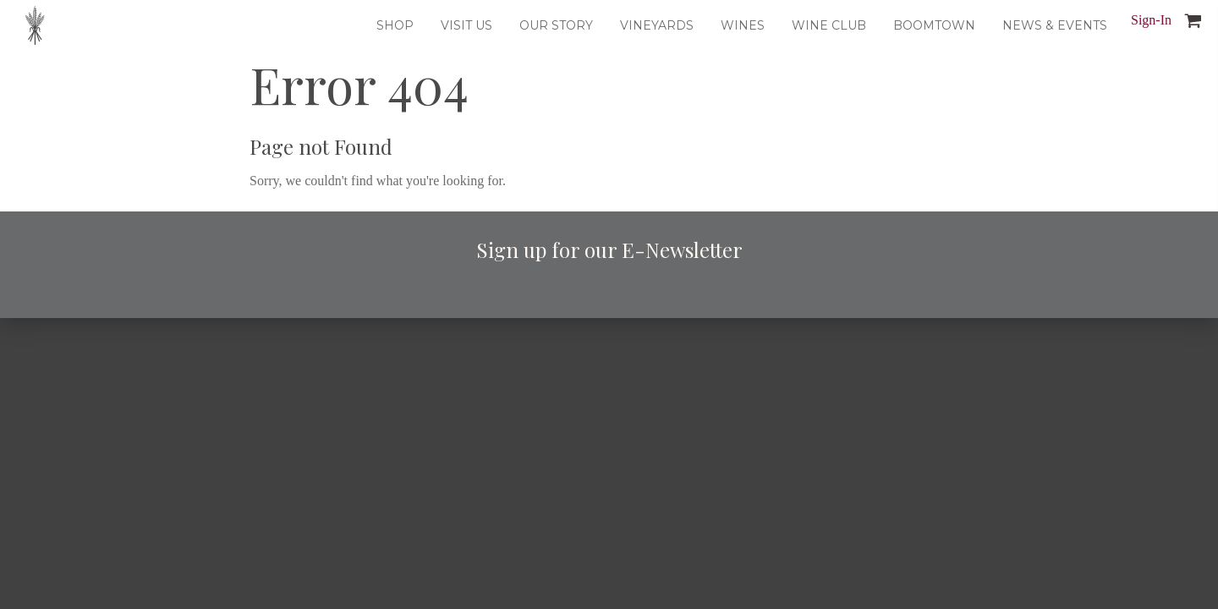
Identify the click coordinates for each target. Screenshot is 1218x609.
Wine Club (829, 25)
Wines (743, 25)
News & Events (1054, 25)
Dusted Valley (35, 25)
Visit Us (466, 25)
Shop (395, 25)
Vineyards (657, 25)
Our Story (556, 25)
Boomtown (934, 25)
